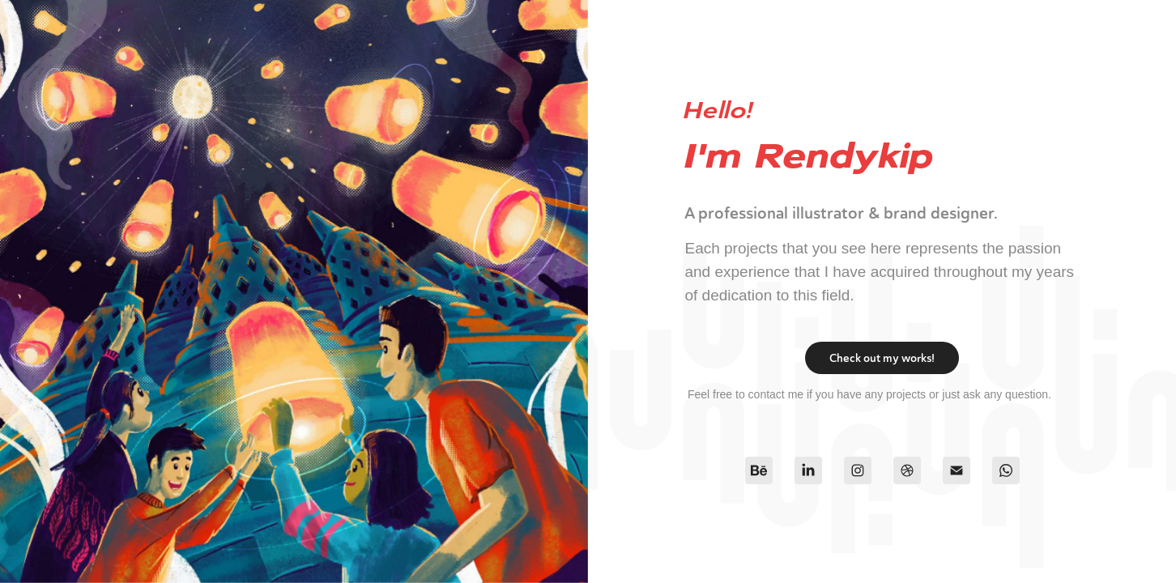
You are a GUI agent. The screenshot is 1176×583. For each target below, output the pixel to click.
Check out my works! (882, 358)
